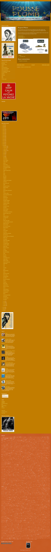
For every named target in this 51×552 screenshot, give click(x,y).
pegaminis (44, 504)
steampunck (3, 520)
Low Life (2, 490)
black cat (19, 449)
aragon (18, 443)
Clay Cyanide (12, 456)
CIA (42, 455)
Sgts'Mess (38, 515)
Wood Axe (18, 537)
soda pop (43, 517)
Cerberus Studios (13, 455)
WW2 (2, 77)
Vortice (2, 532)
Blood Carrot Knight (25, 451)
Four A (29, 473)
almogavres (36, 441)
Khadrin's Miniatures (33, 485)
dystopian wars (3, 466)
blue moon (8, 452)
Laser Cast (12, 488)
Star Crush (24, 519)
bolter (21, 452)
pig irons (28, 505)
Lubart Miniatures (6, 490)
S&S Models (3, 513)
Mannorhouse (48, 491)
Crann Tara (18, 459)
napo (7, 499)
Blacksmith (34, 450)
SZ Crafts (13, 522)
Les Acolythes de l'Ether (6, 167)
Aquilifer (10, 443)
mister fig (18, 496)
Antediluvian (23, 442)
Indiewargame (37, 483)
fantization (26, 470)
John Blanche (3, 485)
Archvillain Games (41, 443)
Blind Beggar (43, 450)
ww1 (8, 538)
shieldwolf (13, 516)
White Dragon (25, 536)
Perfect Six (4, 505)
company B (43, 457)
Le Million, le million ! (8, 339)
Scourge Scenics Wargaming (4, 515)
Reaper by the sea (6, 223)
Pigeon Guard (32, 505)
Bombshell (27, 452)
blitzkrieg (2, 451)
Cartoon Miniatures (41, 454)
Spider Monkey (38, 518)
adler (10, 440)
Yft (41, 538)
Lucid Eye (11, 490)
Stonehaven (33, 520)
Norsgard (42, 500)
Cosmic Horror (7, 386)
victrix (33, 531)
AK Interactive (9, 441)
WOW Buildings (38, 537)
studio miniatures (17, 521)
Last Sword (26, 488)
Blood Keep (30, 451)
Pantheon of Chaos (38, 503)
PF (15, 505)
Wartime (33, 535)
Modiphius (40, 496)
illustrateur (6, 483)
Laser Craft (16, 488)
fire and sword (22, 471)
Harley (6, 480)
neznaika (2, 500)
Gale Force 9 (38, 474)
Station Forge (36, 519)
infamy (2, 484)
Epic (38, 468)
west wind (5, 536)
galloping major (44, 474)
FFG (43, 470)
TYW (11, 529)
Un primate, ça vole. (6, 206)
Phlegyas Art (19, 505)
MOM (8, 497)
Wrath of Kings (48, 537)
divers (15, 464)
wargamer (12, 533)
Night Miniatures (6, 500)
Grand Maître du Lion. (6, 257)
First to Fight (48, 471)
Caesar (9, 454)
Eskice (11, 469)
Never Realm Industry (30, 499)
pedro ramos (39, 504)
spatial (6, 518)
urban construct (47, 529)
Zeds (4, 171)
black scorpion (10, 450)
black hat (31, 449)
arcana (21, 443)
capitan (18, 454)
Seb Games (13, 515)
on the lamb (39, 502)
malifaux (21, 491)
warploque (25, 535)
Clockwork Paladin (33, 456)
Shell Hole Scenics (8, 516)
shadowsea (3, 516)
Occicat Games (40, 501)
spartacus (48, 517)
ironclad (28, 484)
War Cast (25, 532)
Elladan (34, 467)
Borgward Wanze (5, 270)
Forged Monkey (36, 472)
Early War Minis (19, 466)
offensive (2, 502)
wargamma (28, 534)
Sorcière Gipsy (5, 164)
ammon (45, 441)
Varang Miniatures (40, 530)
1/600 (9, 437)
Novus (11, 501)
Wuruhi (4, 293)
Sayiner (13, 514)
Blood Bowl (3, 63)
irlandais (21, 484)
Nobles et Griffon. (5, 260)
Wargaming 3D (18, 534)
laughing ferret (30, 488)
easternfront (25, 466)
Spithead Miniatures (4, 519)
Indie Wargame (33, 483)
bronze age (18, 453)
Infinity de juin (5, 204)
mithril (22, 496)
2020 (3, 133)
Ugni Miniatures (16, 529)
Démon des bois (5, 224)
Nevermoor (35, 499)
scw (9, 515)
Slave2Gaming (4, 517)
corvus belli (44, 458)
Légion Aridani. (5, 259)
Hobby (6, 482)
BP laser (42, 452)
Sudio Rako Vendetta (27, 521)
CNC (40, 456)
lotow (43, 489)
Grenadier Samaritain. (6, 200)
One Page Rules (44, 502)
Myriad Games (30, 498)
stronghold (4, 521)
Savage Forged (7, 514)
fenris (37, 470)
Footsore (16, 472)
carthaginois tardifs (34, 454)
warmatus (47, 534)
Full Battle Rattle (31, 474)
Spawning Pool (11, 518)
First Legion (44, 471)
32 (9, 438)
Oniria (48, 502)
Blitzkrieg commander (8, 451)
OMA (36, 502)
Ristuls (22, 511)
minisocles (7, 496)
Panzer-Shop (43, 503)
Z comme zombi (4, 79)
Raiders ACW (5, 237)
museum (13, 498)
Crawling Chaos (23, 459)
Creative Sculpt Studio (32, 459)
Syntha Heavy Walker (6, 240)
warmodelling (6, 535)
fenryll (40, 470)
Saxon (10, 514)
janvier (4, 305)
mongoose (12, 497)
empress (22, 468)
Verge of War (2, 531)
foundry (25, 473)
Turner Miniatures (29, 528)
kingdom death (19, 486)
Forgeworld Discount (46, 472)
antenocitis (28, 442)
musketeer (17, 498)
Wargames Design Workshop (24, 533)
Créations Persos (4, 64)
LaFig (41, 487)
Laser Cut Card (21, 488)
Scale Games (23, 514)
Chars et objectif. (5, 160)
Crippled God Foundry (44, 459)
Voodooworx (47, 531)
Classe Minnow (5, 197)
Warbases (28, 532)
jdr (45, 484)
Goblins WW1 (5, 246)
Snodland (40, 517)
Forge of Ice (25, 472)
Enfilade (30, 468)
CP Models (8, 459)
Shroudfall (21, 516)
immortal (20, 483)
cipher (49, 455)
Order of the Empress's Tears (7, 194)
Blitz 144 (48, 450)
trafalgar (11, 527)
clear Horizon (21, 456)
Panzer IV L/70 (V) (6, 286)
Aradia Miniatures (14, 443)
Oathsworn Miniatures (24, 501)
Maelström (43, 490)
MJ (25, 496)
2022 (3, 130)
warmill (2, 535)
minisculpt (2, 496)
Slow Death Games (24, 517)
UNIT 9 (34, 529)
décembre (5, 146)
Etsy (22, 469)
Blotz (47, 451)
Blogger (29, 550)
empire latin (6, 468)
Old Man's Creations (14, 502)
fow (32, 473)
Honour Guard (18, 482)
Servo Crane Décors (33, 515)
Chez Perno (3, 410)
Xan (18, 538)
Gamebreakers (3, 475)
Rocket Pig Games (41, 511)
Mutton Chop (25, 498)
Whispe (17, 536)
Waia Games (16, 532)
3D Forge (25, 438)
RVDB (48, 512)
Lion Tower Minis (19, 489)
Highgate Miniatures (24, 481)
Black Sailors (5, 450)
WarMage (44, 534)
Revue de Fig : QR (6, 183)
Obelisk (33, 501)
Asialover (4, 445)
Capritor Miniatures (23, 454)
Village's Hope (37, 531)
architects (31, 443)
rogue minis (46, 511)
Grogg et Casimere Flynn (7, 170)
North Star (46, 500)
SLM (15, 517)
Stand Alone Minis (19, 519)
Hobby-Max (14, 482)
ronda (9, 512)
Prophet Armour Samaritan (7, 233)
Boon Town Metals (33, 452)
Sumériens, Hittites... (6, 244)
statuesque (41, 519)
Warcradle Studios (37, 532)
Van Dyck (28, 530)
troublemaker (16, 528)
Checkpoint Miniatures (38, 455)
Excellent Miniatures (4, 470)
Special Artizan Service (17, 518)
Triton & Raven (5, 230)
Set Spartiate (5, 239)
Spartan (2, 518)
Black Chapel (23, 449)
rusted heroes (44, 512)
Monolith (16, 497)
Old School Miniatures (21, 502)
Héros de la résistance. (6, 279)
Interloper (9, 484)
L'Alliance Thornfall (8, 380)
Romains (6, 512)
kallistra (18, 485)
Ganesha (24, 475)
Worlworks (33, 537)
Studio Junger (12, 521)
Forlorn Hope (11, 473)
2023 (3, 129)
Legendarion (46, 488)
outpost (29, 503)
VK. (44, 531)
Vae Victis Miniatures (20, 530)
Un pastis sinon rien (8, 374)
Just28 (8, 485)
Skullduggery (40, 516)
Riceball (15, 511)
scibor (41, 514)
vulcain (5, 532)
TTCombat (23, 528)
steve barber (18, 520)
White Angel (20, 536)
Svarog (49, 521)
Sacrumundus (7, 513)
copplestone (33, 458)
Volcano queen (5, 210)
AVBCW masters (5, 187)
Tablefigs (22, 522)
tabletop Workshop (36, 522)
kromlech (28, 487)
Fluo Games (4, 472)
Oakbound (18, 501)
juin (4, 154)
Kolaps (12, 487)
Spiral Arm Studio (47, 518)
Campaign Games (13, 454)
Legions (8, 489)
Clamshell (4, 456)
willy (49, 536)
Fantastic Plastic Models (16, 470)
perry (8, 505)
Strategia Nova (43, 520)
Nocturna (20, 500)
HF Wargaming (14, 481)
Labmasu (38, 487)
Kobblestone (8, 487)
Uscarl (9, 530)
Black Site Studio (16, 450)
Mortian (36, 497)
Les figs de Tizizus (4, 411)
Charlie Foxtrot (32, 455)
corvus (40, 458)
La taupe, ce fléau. (6, 193)
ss (8, 519)
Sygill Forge (4, 522)
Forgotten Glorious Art (4, 473)
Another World (19, 442)
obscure (36, 501)
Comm (29, 457)
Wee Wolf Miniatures (38, 535)
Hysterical (41, 482)
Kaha (15, 485)
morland (32, 497)
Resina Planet (6, 511)
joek (47, 484)
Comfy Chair (20, 457)
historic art (47, 481)
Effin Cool (12, 467)
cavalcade (2, 455)
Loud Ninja (46, 489)
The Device (5, 207)
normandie (31, 500)
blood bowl (18, 451)
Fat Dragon (33, 470)
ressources (10, 511)
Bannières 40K (5, 234)
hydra (37, 482)
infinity (5, 484)
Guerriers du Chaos (6, 273)
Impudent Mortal (28, 483)
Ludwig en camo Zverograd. (7, 180)
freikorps (15, 474)
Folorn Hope (12, 472)
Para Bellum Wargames (9, 504)
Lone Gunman (26, 489)
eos (36, 468)
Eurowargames (34, 469)
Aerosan (27, 440)
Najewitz (47, 498)
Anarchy (4, 442)
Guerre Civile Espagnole (5, 68)
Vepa (48, 530)
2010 (3, 308)
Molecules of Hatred (3, 497)
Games (12, 475)
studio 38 (8, 521)
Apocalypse (6, 443)
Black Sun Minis (22, 450)
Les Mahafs (5, 299)
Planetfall (47, 505)
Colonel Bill (11, 457)
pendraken (48, 504)
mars (4, 302)
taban (18, 522)
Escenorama (7, 469)
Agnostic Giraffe (38, 440)
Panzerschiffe (47, 503)
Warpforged (21, 535)
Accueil (33, 64)
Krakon (24, 487)
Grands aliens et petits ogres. (7, 190)
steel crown (9, 520)
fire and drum (17, 471)
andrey (9, 442)
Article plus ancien (45, 64)
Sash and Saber (38, 513)
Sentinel (23, 515)
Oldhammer (26, 502)
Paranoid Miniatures (16, 504)
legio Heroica (3, 489)
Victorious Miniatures (24, 531)
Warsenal (29, 535)
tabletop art (25, 522)
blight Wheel (38, 450)
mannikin (43, 491)
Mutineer (21, 498)
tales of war (46, 522)
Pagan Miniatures (33, 503)
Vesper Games (7, 531)
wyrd (16, 538)
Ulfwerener (4, 256)
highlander (36, 481)
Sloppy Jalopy (19, 517)
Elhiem (26, 467)
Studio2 (23, 521)
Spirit (4, 214)
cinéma (45, 455)
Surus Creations (45, 521)
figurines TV (13, 471)
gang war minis (28, 475)
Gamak (48, 474)
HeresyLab (46, 480)
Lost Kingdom (39, 489)
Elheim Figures (22, 467)
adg (7, 440)
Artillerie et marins (6, 216)
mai (4, 156)
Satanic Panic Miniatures (44, 513)
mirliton (14, 496)
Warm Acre (40, 534)
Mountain (39, 497)
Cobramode (44, 456)
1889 (34, 437)
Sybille (4, 184)
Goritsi (4, 173)
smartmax (34, 517)
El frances (3, 407)
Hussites (4, 249)
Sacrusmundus (12, 513)
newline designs (40, 499)
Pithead (40, 505)
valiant (24, 530)
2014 (3, 142)
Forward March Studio (20, 473)
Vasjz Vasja (45, 530)
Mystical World (40, 498)
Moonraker (24, 497)
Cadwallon (4, 454)
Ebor (31, 466)
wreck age (4, 538)
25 (49, 437)
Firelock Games (35, 471)
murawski (9, 498)
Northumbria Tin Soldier (4, 501)
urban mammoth (3, 530)
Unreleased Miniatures (39, 529)
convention (28, 458)
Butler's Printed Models (46, 453)
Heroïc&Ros (7, 481)
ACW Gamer (4, 440)
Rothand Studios (13, 512)
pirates (36, 505)
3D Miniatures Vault (35, 438)
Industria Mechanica (45, 483)
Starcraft (6, 368)
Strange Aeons (38, 520)
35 (12, 438)
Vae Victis (15, 530)
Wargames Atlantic (16, 533)
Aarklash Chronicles (20, 439)
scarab (34, 514)
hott (21, 482)
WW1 (2, 76)
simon (33, 516)
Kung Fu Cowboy (34, 487)
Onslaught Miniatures (4, 503)
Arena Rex (47, 443)
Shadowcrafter (42, 515)
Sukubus (34, 521)
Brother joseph (23, 453)
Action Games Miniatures (43, 439)
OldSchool (30, 502)
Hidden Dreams (19, 481)
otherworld (20, 503)
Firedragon (27, 471)
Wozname (43, 537)
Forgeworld (40, 472)
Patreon (25, 504)
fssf (26, 474)
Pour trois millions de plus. (9, 362)
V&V (11, 530)
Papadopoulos (3, 504)
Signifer (24, 516)
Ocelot (4, 269)
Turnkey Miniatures (34, 528)
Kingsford (28, 486)
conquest (20, 458)
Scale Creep (19, 514)
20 (46, 437)
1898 (37, 437)
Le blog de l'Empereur (3, 402)
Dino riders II (5, 277)
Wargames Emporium (31, 533)
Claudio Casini (8, 456)
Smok (37, 517)
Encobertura (26, 468)
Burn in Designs (35, 453)
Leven (11, 489)
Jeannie (4, 280)
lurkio (15, 490)
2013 (3, 143)
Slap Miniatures (48, 516)
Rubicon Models (29, 512)
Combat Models (16, 457)
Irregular (42, 484)
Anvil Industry (44, 442)
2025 (3, 126)
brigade (7, 453)
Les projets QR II (5, 217)
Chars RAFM (5, 296)
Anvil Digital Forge (39, 442)
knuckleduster (3, 487)
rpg (22, 512)
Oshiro (14, 503)
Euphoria (26, 469)
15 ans (6, 333)
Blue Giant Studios (3, 452)
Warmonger (11, 535)
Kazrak (28, 485)
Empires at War (17, 468)
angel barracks (14, 442)
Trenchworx (27, 527)
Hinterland (40, 481)
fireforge (31, 471)
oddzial (47, 501)
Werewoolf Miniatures (45, 535)
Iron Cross (24, 484)
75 (12, 439)
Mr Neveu (43, 497)
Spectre (24, 518)
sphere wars (33, 518)
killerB (5, 486)
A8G (16, 439)
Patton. (4, 174)
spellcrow (27, 518)
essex (17, 469)
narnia (12, 499)
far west (29, 470)
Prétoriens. (4, 177)
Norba (27, 500)
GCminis (44, 475)
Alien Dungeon (26, 441)
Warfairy (42, 532)
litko (23, 489)
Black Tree (27, 450)
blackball (31, 450)
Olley (33, 502)
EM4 (41, 467)
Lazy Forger (35, 488)
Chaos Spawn (18, 455)
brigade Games (13, 453)
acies (35, 439)
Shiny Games (17, 516)
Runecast (34, 512)
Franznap (6, 474)
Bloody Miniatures (44, 451)
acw (49, 439)
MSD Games (47, 497)
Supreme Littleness (39, 521)
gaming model (20, 475)
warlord (22, 56)
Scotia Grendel (46, 514)
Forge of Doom (21, 472)
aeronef (24, 440)
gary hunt (36, 475)
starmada (27, 519)
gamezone (15, 475)
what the (14, 536)
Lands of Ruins (8, 488)
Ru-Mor (25, 512)
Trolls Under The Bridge (4, 528)
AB (24, 439)
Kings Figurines (24, 486)
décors (6, 463)
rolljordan (2, 512)
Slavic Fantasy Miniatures (11, 517)
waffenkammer (11, 532)
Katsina (25, 485)
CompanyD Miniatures (5, 458)
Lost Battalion (34, 489)
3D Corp (22, 438)
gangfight (32, 475)
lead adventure (40, 488)
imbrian (17, 483)
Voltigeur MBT (5, 161)
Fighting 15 (6, 471)
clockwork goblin (26, 456)
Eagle (9, 466)
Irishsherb (17, 484)
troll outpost (41, 527)
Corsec (37, 458)
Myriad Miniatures (35, 498)
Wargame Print (8, 533)
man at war (25, 491)
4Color (43, 438)
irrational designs (36, 484)
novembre (5, 147)
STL (22, 520)
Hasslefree (13, 480)
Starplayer (31, 519)
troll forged (36, 527)
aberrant (28, 439)
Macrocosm (23, 490)
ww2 (24, 56)
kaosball (22, 485)
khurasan (41, 485)
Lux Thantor (18, 490)
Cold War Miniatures (6, 457)
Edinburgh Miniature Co (5, 467)
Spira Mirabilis (43, 518)
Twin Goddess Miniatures (4, 529)
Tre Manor (19, 527)
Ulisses (22, 529)
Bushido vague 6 (5, 227)
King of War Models (13, 486)
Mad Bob (28, 490)
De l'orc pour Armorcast (6, 226)
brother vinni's (29, 453)
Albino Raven (16, 441)
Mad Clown (31, 490)
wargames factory (37, 533)
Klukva (32, 486)
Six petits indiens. (5, 276)
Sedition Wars (5, 263)
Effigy (9, 467)
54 (49, 438)
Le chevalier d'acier (6, 243)
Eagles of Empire (13, 466)
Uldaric (20, 529)
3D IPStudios (29, 438)
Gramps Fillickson (6, 289)
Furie (34, 474)
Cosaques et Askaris (6, 203)
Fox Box (36, 473)
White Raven (34, 536)
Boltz (24, 452)
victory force (29, 531)
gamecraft (7, 475)
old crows (6, 502)
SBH (16, 514)
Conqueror (16, 458)
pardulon (21, 504)
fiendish (46, 470)
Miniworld (11, 496)
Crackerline (13, 459)
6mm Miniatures (8, 439)
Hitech (2, 482)
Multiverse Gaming (3, 498)
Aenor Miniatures (15, 440)
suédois (31, 521)
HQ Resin (24, 482)
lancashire (44, 487)
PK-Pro (44, 505)
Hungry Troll (28, 482)
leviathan (14, 489)
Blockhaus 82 (13, 451)
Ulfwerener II (5, 196)
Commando (32, 457)
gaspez (40, 475)
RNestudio (25, 511)
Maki (18, 491)
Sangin (23, 513)
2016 (3, 139)
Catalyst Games (47, 454)
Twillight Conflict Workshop (45, 528)
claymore (16, 456)
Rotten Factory (18, 512)
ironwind (32, 484)
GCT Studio (47, 475)
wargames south (43, 533)
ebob (28, 466)
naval (24, 499)
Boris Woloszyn (38, 452)
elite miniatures (30, 467)
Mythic (44, 498)
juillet (4, 153)
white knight (29, 536)
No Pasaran (16, 500)
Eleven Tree (17, 467)
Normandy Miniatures (37, 500)
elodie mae (38, 467)
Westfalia (9, 536)
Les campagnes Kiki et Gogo (6, 71)
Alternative (40, 441)
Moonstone (28, 497)
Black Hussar (36, 449)
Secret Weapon (19, 515)
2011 (3, 307)
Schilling (37, 514)
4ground (46, 438)
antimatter (33, 442)
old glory (9, 502)
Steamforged (46, 519)
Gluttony (4, 163)
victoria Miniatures (17, 531)
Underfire (31, 529)
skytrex (43, 516)
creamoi (27, 459)
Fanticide (22, 470)
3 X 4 (4, 266)
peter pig (12, 505)
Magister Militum (10, 491)
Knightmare (41, 486)
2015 (3, 140)
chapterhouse (23, 455)
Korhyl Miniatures (20, 487)
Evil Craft (42, 469)
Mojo (43, 496)
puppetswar (43, 507)
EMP (43, 467)
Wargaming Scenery (23, 534)
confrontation (11, 458)
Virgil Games (41, 531)
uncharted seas (26, 529)
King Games (8, 486)
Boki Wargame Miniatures (15, 452)
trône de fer (11, 528)
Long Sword (30, 489)
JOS (6, 485)
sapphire (26, 513)
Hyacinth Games (34, 482)
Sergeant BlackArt (28, 515)
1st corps (40, 437)
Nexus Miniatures (46, 499)
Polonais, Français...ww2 (7, 213)
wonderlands (14, 537)
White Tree (38, 536)
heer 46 (36, 480)
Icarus (44, 482)
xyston (27, 538)
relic (28, 510)
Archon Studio (36, 443)
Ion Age (13, 484)
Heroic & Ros (3, 481)
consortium (24, 458)
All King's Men (31, 441)
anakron (48, 441)
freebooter (10, 474)
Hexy (10, 481)
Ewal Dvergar (47, 469)
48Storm (40, 438)
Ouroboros (25, 503)
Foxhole (40, 473)
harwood (9, 480)
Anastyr (6, 442)
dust (37, 465)
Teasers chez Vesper (6, 220)
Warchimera (32, 532)
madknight (40, 490)
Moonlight (20, 497)
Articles (3, 395)
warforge (45, 532)
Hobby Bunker (9, 482)
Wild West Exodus (43, 536)
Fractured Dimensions (45, 473)
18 (29, 437)
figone (10, 471)
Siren (36, 516)
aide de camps (45, 440)
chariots (27, 455)
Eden (46, 466)
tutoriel (39, 528)
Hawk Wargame (19, 480)
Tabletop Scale (31, 522)
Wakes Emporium (21, 532)
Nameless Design (3, 499)
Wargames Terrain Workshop (11, 534)
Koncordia (15, 487)
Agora (42, 440)
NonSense (23, 500)
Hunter (4, 253)
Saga (15, 513)
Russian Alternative (38, 512)
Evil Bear (38, 469)
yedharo (39, 538)
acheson (32, 439)
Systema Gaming (9, 522)
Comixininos (25, 457)
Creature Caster (38, 459)
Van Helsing (5, 250)
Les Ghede (4, 157)
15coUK (23, 437)
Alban (13, 441)
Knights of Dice (47, 486)
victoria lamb (12, 531)
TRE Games (14, 527)
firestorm (39, 471)
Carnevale (28, 454)
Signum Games (28, 516)
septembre (5, 150)
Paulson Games (30, 504)
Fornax (15, 473)
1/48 (2, 437)
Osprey (17, 503)
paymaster (34, 504)
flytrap (8, 472)
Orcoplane (4, 267)
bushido (39, 453)
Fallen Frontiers (10, 470)
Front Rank (19, 474)
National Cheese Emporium (18, 499)
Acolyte (38, 439)
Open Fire (10, 503)
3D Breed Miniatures (17, 438)
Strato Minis (48, 520)
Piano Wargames (24, 505)
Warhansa (31, 534)
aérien (19, 440)
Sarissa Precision (31, 513)
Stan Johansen (13, 519)
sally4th (19, 513)
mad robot (35, 490)
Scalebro (31, 514)
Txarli (9, 529)
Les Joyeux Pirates (4, 72)
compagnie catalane (38, 457)
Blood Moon (34, 451)
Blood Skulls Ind (39, 451)
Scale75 (27, 514)
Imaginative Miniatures (12, 483)
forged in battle (30, 472)
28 (20, 56)
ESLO (13, 469)
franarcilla (2, 474)
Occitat (44, 501)
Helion (39, 480)
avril (4, 301)
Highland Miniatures (30, 481)
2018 (3, 136)
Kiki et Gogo (47, 485)
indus (41, 483)
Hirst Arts (44, 481)
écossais (43, 466)
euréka (29, 469)
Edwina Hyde (5, 283)
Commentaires (4, 396)
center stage (7, 455)
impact (23, 483)
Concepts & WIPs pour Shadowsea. (8, 236)
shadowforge (47, 515)
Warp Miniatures (16, 535)
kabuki (12, 485)
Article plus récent (20, 64)
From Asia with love (4, 67)
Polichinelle (5, 181)
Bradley (46, 452)
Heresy (43, 480)
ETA (20, 469)
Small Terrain (30, 517)
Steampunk (3, 75)
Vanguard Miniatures (34, 530)
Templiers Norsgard (6, 290)
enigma (34, 468)
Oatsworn (29, 501)
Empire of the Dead (11, 468)
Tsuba (20, 528)
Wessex (2, 536)
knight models (36, 486)
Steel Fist (13, 520)
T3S (16, 522)
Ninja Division (11, 500)
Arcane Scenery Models (26, 443)
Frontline (23, 474)
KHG (37, 485)
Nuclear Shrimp (14, 501)
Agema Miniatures (31, 440)
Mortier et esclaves (6, 247)
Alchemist (21, 441)
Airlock (6, 441)
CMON (37, 456)
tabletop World (42, 522)
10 (12, 437)
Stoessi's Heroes (28, 520)
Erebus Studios (43, 468)
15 (18, 437)
